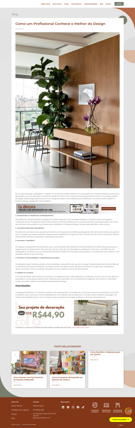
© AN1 (120, 425)
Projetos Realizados (90, 4)
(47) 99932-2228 (38, 410)
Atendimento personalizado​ (117, 411)
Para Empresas (76, 4)
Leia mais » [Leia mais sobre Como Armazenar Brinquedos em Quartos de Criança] (56, 385)
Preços (66, 4)
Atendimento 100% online (106, 411)
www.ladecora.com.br (80, 327)
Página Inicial (45, 4)
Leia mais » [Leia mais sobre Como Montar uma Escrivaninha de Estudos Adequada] (17, 385)
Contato (108, 4)
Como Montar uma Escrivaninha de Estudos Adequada (28, 378)
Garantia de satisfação (95, 411)
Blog (101, 4)
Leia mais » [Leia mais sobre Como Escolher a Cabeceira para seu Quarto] (94, 360)
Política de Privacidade (29, 424)
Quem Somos (57, 4)
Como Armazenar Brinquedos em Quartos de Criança (67, 378)
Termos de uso (15, 424)
